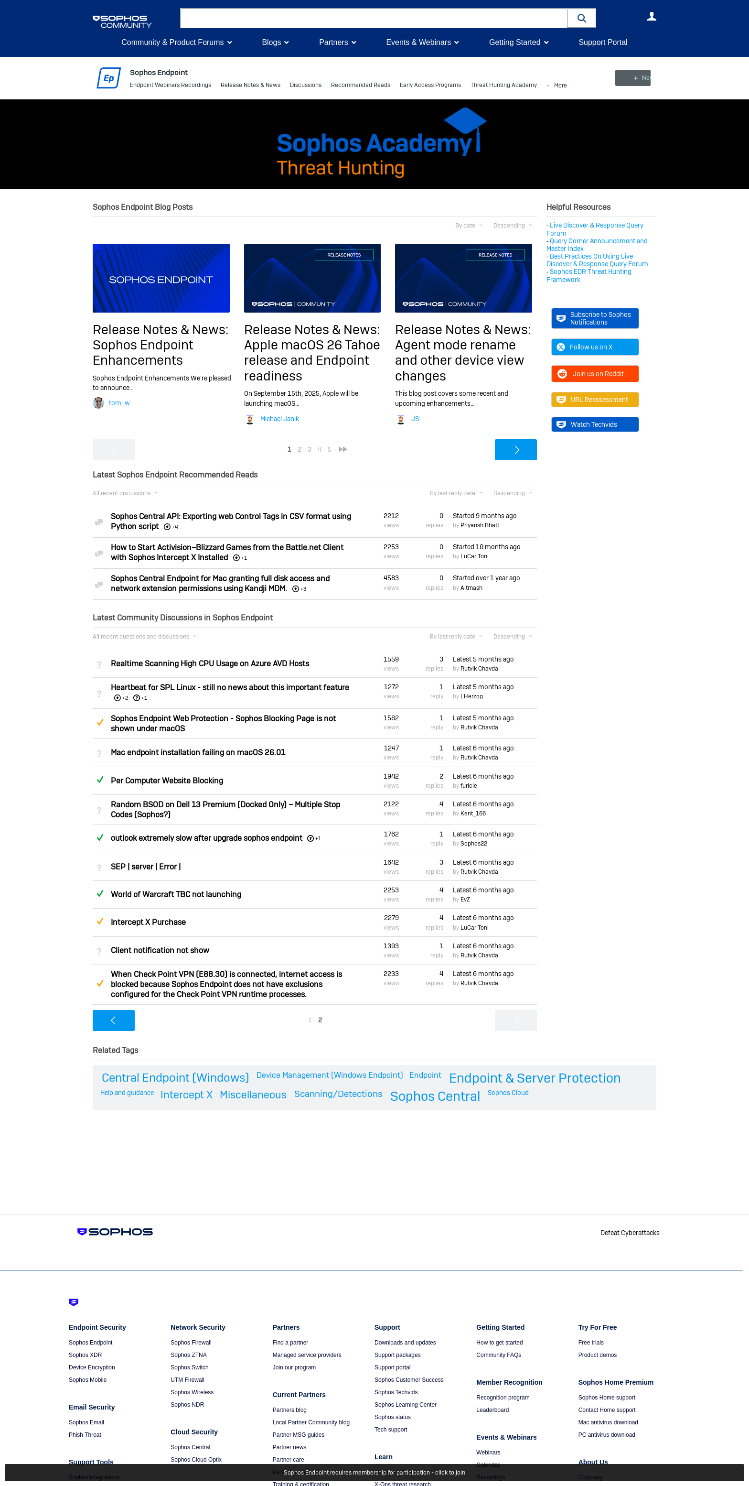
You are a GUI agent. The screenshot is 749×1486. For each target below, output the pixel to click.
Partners (333, 42)
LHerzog (471, 696)
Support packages (397, 1355)
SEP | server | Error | (146, 867)
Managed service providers (307, 1355)
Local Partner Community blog (311, 1422)
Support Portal (602, 42)
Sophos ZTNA (188, 1355)
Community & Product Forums (172, 42)
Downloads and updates (405, 1342)
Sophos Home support (606, 1397)
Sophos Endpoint (90, 1342)
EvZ (465, 899)
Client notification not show (160, 950)
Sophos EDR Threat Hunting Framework (588, 275)
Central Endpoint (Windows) (175, 1077)
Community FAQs (498, 1355)
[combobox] (374, 18)
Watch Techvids (586, 424)
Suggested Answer (100, 722)
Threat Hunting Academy (504, 86)
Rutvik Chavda (479, 668)
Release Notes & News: (160, 329)
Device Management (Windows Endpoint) (330, 1075)
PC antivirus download (606, 1435)
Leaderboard (492, 1410)
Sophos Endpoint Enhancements (143, 352)
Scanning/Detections (338, 1093)
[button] (581, 18)
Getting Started (515, 42)
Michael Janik (279, 418)
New (635, 78)
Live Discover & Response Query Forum (594, 229)
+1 (144, 697)
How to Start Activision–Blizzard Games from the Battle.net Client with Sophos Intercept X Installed (227, 552)
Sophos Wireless (192, 1392)
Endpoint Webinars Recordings (170, 86)
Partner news (290, 1447)
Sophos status (392, 1417)
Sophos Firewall (191, 1342)
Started (485, 515)
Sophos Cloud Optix (196, 1459)
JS (415, 418)
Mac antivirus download (608, 1422)
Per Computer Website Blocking (167, 781)
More (560, 86)
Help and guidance (127, 1092)
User (651, 16)
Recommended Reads (360, 86)
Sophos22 (473, 843)
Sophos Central (435, 1095)
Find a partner (291, 1342)
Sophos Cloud (508, 1092)
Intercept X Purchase (148, 922)
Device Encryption (92, 1367)
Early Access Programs (430, 86)
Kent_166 (473, 813)
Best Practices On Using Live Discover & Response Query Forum (597, 260)
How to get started (499, 1342)
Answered (100, 779)
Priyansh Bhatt (479, 525)
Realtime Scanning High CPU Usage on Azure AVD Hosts (210, 664)
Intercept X (186, 1094)
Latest (483, 659)
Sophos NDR (187, 1404)
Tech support (390, 1429)
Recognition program (502, 1397)
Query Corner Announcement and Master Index (597, 245)
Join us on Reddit (590, 374)
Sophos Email (86, 1422)
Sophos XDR (85, 1355)
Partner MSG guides (299, 1435)
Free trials (591, 1342)
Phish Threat (85, 1435)
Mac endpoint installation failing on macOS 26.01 (198, 753)
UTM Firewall (187, 1380)
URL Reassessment (592, 399)
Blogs (271, 42)
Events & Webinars (418, 42)
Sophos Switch (189, 1367)
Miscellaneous (253, 1094)
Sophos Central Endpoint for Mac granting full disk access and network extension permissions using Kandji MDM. (220, 584)
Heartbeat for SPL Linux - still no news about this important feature (230, 688)
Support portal (392, 1367)
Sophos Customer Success (409, 1380)
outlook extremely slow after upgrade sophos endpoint (206, 838)
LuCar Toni (474, 556)
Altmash (471, 587)
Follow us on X (584, 347)
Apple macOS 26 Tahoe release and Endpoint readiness (312, 360)
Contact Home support (607, 1410)
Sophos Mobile (88, 1380)
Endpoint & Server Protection (535, 1078)
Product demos (597, 1355)
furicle (468, 786)
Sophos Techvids (396, 1392)
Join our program (294, 1367)
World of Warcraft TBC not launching (176, 894)
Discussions (305, 86)
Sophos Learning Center (405, 1404)
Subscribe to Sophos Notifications (593, 318)
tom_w (119, 403)
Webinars (488, 1452)
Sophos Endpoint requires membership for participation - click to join (374, 1472)
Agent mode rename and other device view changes (459, 360)
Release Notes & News (250, 86)
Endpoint (425, 1075)
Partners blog (290, 1410)
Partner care (288, 1459)
